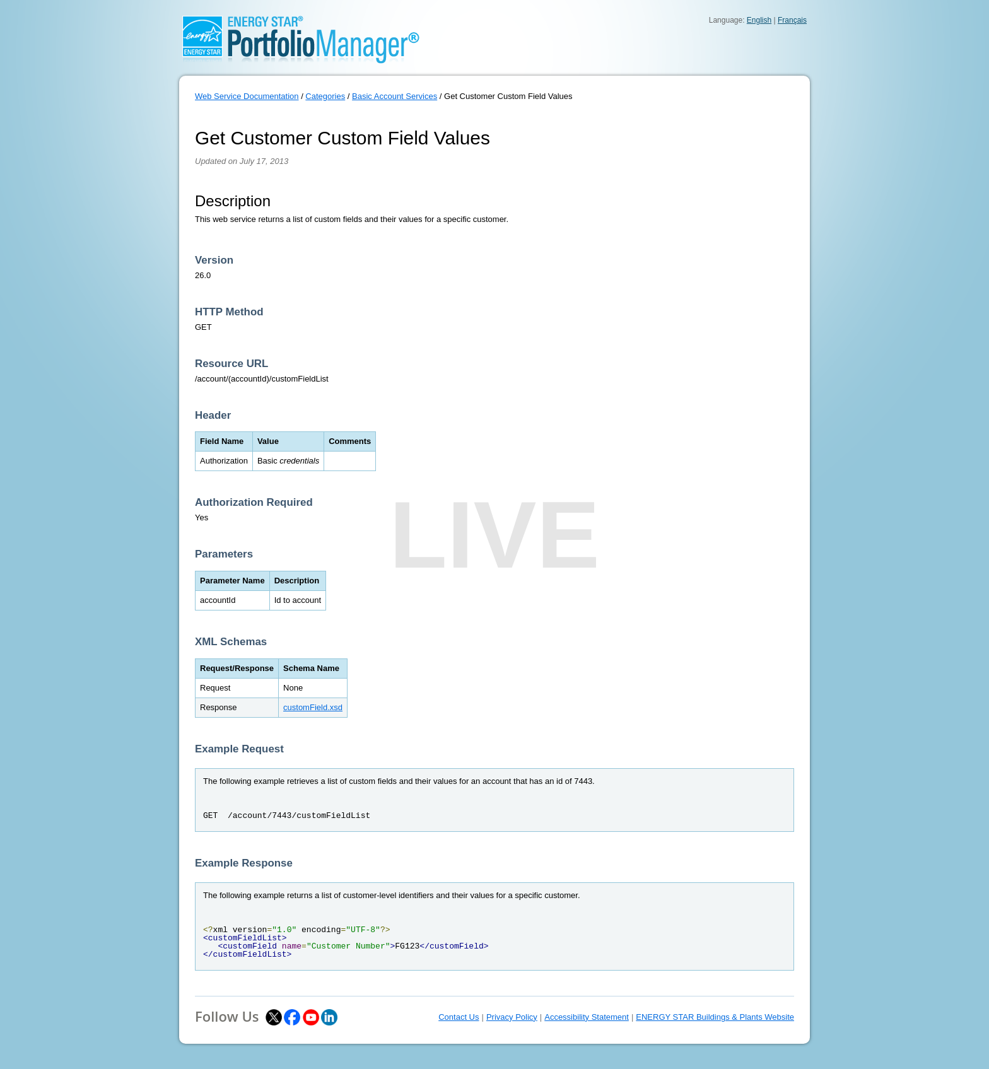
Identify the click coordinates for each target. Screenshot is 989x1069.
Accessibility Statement (586, 1017)
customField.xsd (312, 707)
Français (792, 20)
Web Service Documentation (247, 96)
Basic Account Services (394, 96)
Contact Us (458, 1017)
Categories (325, 96)
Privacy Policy (511, 1017)
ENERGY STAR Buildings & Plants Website (715, 1017)
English (759, 20)
